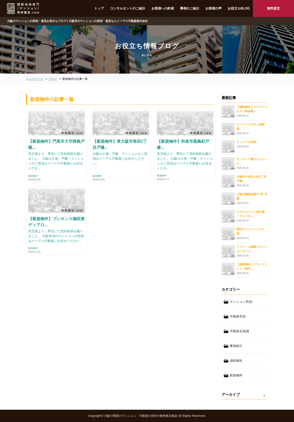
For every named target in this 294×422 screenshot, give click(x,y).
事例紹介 (236, 346)
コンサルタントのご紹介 (127, 8)
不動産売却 (238, 316)
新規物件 (33, 176)
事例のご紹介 (189, 8)
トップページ (34, 78)
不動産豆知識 (239, 331)
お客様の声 (213, 8)
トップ (99, 8)
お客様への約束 (162, 8)
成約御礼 (236, 360)
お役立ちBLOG (239, 8)
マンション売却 (241, 301)
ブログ (52, 78)
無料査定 (273, 8)
